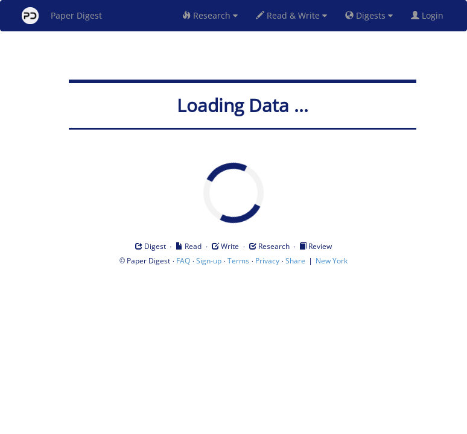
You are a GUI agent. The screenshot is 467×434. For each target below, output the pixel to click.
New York (332, 261)
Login (429, 15)
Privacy (267, 261)
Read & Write (291, 15)
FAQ (183, 261)
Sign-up (208, 261)
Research (210, 15)
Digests (369, 15)
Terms (238, 261)
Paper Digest (62, 15)
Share (295, 261)
